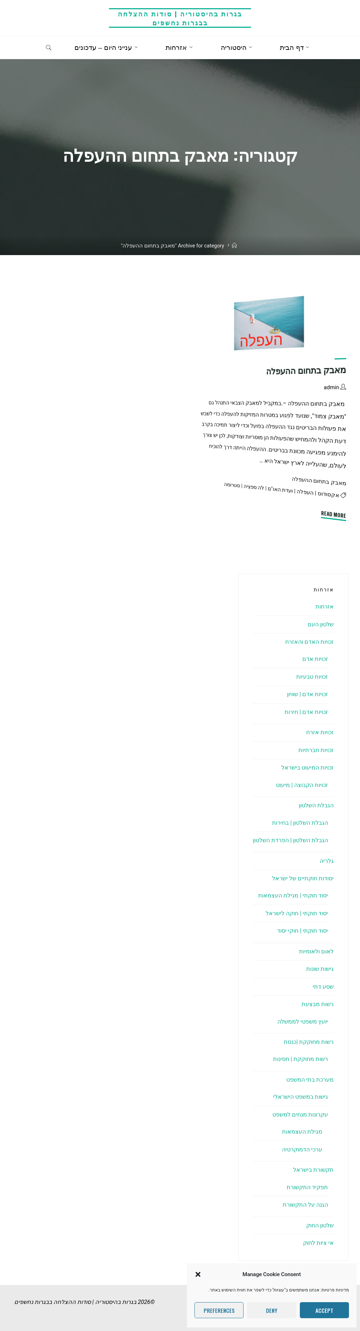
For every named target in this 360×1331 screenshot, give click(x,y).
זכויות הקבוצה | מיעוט (302, 785)
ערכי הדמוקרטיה (302, 1149)
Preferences (219, 1310)
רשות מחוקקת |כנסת (309, 1042)
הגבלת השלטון (316, 805)
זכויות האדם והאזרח (309, 641)
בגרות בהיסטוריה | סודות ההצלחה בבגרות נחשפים (180, 18)
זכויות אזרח (320, 732)
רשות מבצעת (318, 1004)
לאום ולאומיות (316, 951)
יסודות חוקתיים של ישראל (303, 878)
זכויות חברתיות (316, 750)
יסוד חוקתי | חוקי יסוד (302, 930)
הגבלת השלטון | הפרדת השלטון (290, 840)
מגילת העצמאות (302, 1131)
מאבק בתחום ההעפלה (306, 371)
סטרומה (232, 485)
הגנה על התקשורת (305, 1204)
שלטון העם (321, 624)
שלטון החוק (320, 1225)
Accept (324, 1310)
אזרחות (324, 606)
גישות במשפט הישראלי (300, 1096)
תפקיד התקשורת (307, 1187)
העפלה (305, 492)
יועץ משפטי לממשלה (302, 1021)
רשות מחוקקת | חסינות (300, 1059)
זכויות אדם (315, 659)
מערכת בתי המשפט (310, 1079)
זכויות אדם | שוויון (307, 694)
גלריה (327, 861)
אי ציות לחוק (318, 1242)
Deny (271, 1310)
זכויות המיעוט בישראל (307, 767)
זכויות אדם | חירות (306, 712)
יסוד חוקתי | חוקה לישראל (297, 913)
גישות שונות (320, 968)
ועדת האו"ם (280, 490)
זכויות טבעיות (312, 676)
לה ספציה (254, 487)
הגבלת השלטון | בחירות (300, 822)
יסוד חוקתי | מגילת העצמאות (293, 895)
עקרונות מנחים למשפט (300, 1114)
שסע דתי (323, 986)
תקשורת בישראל (313, 1169)
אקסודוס (328, 494)
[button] (198, 1274)
